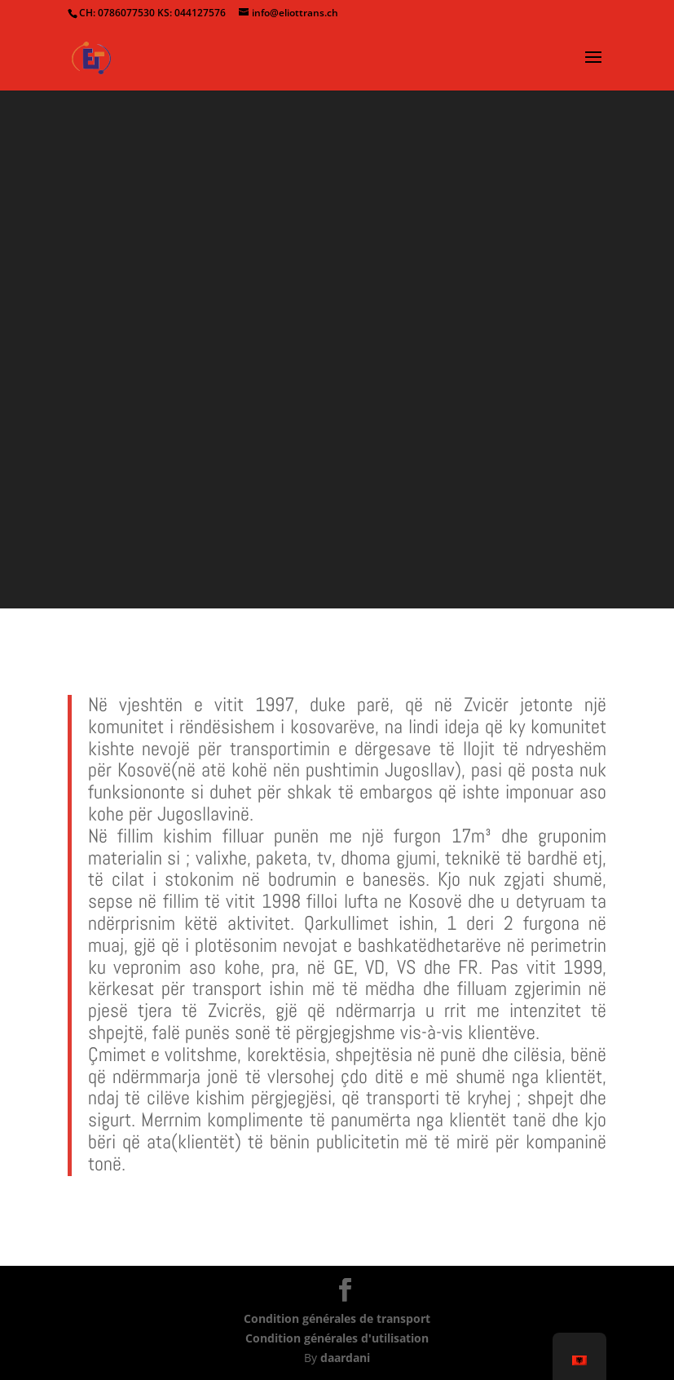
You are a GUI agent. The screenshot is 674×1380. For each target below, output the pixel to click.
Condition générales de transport (337, 1318)
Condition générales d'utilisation (337, 1338)
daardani (345, 1357)
